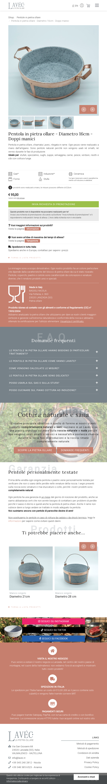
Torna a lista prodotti (24, 258)
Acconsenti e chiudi (86, 777)
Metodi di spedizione (88, 748)
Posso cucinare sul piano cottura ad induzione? (43, 390)
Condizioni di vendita (88, 753)
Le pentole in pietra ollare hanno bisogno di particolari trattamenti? (49, 352)
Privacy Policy (91, 762)
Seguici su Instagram (53, 621)
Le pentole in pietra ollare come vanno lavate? (43, 361)
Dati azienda (92, 757)
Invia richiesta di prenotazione (53, 204)
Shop (11, 17)
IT (73, 5)
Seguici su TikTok (53, 630)
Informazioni (33, 229)
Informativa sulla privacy (17, 781)
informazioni (15, 521)
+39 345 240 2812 (22, 762)
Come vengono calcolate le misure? (34, 368)
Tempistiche (32, 241)
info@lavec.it (18, 757)
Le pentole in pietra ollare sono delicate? (39, 375)
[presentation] (83, 109)
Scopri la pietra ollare (35, 450)
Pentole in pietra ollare (28, 17)
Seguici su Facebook (53, 638)
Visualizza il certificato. (72, 321)
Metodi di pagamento (88, 743)
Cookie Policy (91, 767)
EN (76, 5)
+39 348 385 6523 (22, 767)
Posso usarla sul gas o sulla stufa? (34, 382)
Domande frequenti (75, 450)
